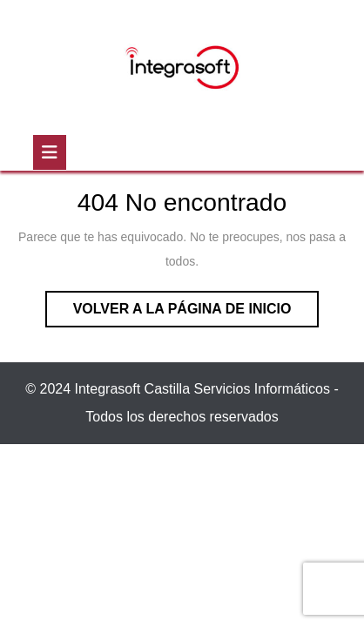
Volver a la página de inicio (196, 312)
